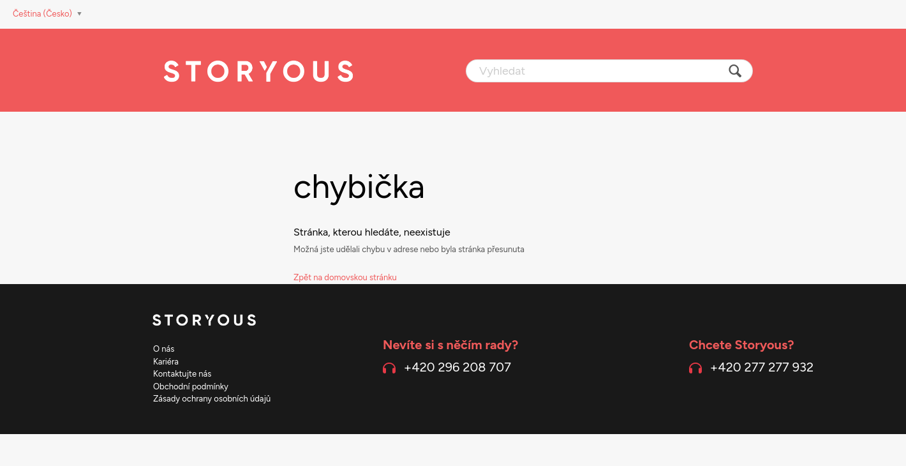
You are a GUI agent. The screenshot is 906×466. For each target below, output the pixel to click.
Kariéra (166, 361)
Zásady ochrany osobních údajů (212, 398)
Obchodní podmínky (190, 386)
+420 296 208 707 (457, 367)
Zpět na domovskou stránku (345, 277)
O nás (163, 349)
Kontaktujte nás (182, 374)
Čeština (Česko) (43, 14)
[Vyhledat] (609, 70)
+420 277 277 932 (761, 367)
